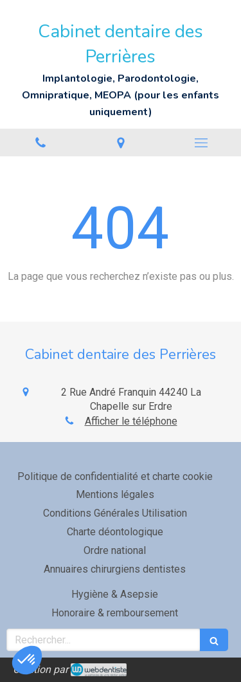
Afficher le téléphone (131, 421)
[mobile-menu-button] (201, 143)
